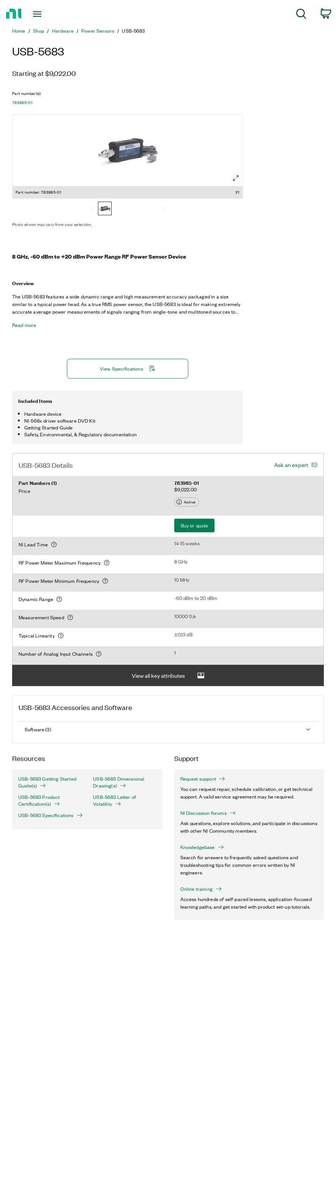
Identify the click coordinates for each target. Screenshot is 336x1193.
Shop (38, 30)
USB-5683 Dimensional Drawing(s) (118, 782)
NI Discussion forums (208, 813)
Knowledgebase (202, 847)
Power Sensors (97, 30)
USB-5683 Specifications (49, 815)
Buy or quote (194, 525)
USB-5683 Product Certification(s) (39, 800)
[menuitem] (301, 15)
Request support (202, 778)
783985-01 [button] (22, 102)
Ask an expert (291, 465)
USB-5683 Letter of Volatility (114, 800)
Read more (24, 325)
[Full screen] (235, 178)
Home (18, 30)
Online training (201, 888)
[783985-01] (105, 209)
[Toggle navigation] (48, 14)
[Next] (163, 209)
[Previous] (92, 209)
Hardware (63, 30)
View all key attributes (168, 676)
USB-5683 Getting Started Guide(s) (47, 782)
